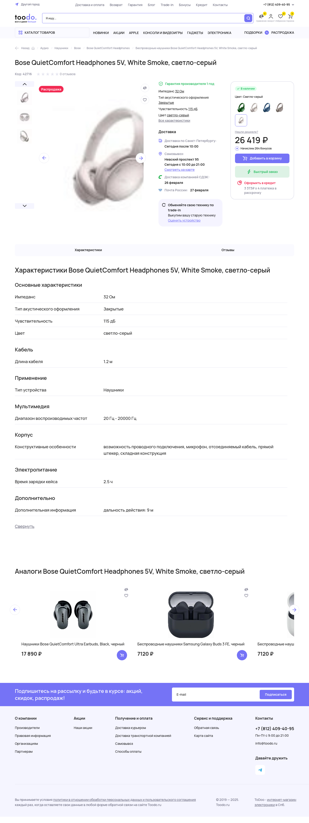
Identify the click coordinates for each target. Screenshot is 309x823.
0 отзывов (68, 74)
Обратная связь (206, 734)
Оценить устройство (184, 220)
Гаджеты (195, 32)
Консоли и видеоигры (163, 32)
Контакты (216, 5)
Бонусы (181, 5)
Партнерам (24, 758)
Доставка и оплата (85, 5)
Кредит (197, 5)
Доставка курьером (130, 734)
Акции (118, 32)
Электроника (219, 32)
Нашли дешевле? (246, 132)
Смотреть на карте (180, 169)
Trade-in (163, 5)
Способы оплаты (128, 758)
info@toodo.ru (266, 749)
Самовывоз (124, 750)
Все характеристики (174, 120)
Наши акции (83, 734)
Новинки (101, 32)
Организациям (26, 750)
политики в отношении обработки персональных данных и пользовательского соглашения (124, 806)
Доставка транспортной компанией (143, 742)
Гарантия (131, 5)
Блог (147, 5)
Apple (134, 32)
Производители (27, 734)
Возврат (112, 5)
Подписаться (275, 700)
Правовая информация (33, 742)
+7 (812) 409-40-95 (274, 735)
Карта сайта (203, 742)
